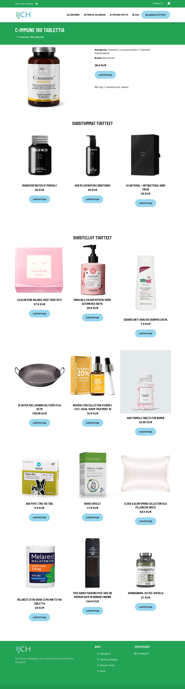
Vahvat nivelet (92, 503)
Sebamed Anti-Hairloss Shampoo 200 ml (146, 319)
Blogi (135, 14)
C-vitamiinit (144, 49)
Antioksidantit (102, 53)
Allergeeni (73, 14)
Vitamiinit (113, 49)
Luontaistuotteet (128, 49)
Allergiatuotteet (155, 14)
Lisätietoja (105, 74)
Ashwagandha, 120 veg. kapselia (145, 593)
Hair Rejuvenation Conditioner (92, 185)
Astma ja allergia (95, 14)
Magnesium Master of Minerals (39, 185)
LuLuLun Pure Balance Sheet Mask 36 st (39, 299)
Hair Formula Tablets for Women (145, 418)
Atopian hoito (119, 14)
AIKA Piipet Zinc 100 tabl (39, 503)
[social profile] (36, 3)
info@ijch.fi (158, 3)
